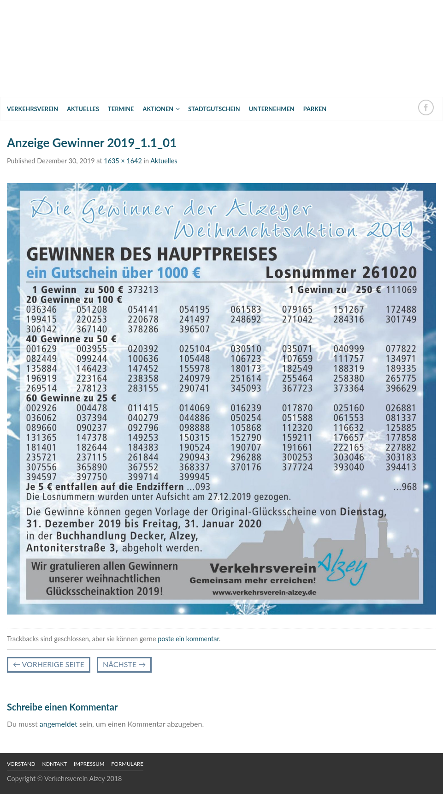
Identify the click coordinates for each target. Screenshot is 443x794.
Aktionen (158, 109)
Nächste (124, 664)
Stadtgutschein (214, 109)
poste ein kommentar (188, 639)
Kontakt (54, 764)
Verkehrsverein (32, 109)
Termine (121, 109)
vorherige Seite (48, 664)
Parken (314, 109)
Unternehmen (272, 109)
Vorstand (21, 764)
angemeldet (58, 723)
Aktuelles (83, 109)
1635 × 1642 (123, 161)
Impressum (89, 764)
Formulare (127, 764)
